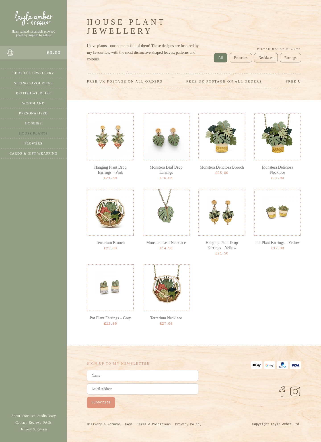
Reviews (35, 422)
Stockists (28, 416)
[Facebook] (282, 391)
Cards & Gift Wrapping (33, 153)
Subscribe (101, 403)
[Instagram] (295, 391)
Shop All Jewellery (33, 73)
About (15, 416)
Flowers (34, 143)
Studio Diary (46, 416)
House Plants (33, 133)
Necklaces (266, 58)
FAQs (47, 422)
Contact (21, 422)
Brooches (240, 58)
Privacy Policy (188, 424)
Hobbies (33, 123)
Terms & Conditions (154, 424)
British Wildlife (33, 93)
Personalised (33, 113)
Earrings (290, 58)
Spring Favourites (33, 83)
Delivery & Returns (33, 429)
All (220, 58)
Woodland (33, 103)
